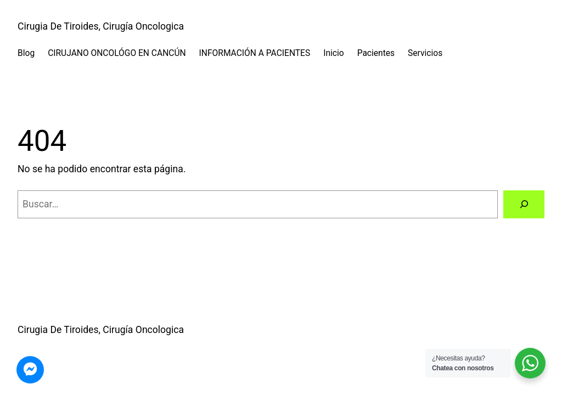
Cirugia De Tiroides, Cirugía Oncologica (101, 26)
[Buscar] (523, 204)
